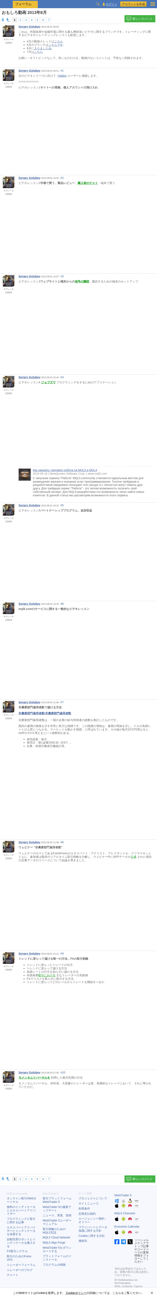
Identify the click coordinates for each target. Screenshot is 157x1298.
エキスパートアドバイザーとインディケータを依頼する (21, 1231)
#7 (62, 702)
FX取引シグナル (17, 1251)
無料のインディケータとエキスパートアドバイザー (21, 1210)
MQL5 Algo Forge (54, 1242)
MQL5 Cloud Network (56, 1237)
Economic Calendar (127, 1226)
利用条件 (84, 1208)
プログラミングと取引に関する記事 (21, 1220)
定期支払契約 (87, 1213)
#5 (62, 505)
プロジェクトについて (92, 1198)
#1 (62, 70)
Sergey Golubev (29, 26)
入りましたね (42, 48)
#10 (62, 1072)
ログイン (111, 4)
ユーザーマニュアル (57, 1222)
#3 (62, 276)
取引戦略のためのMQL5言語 (54, 1230)
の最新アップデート (57, 1208)
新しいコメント (139, 18)
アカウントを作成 (133, 4)
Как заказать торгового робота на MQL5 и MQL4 (65, 470)
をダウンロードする (57, 1249)
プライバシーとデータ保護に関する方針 (92, 1229)
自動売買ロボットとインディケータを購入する (21, 1243)
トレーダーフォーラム (21, 1264)
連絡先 (82, 1240)
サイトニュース (88, 1203)
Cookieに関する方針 (91, 1235)
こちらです (55, 44)
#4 (62, 377)
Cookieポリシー (75, 1293)
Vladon (62, 75)
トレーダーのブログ (20, 1270)
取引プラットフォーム (58, 1200)
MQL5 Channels (124, 1213)
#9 (62, 953)
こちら (58, 41)
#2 (62, 177)
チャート (12, 1275)
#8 (62, 842)
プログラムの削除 (54, 1264)
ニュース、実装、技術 (57, 1215)
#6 (62, 603)
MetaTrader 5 (123, 1195)
